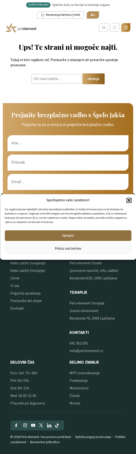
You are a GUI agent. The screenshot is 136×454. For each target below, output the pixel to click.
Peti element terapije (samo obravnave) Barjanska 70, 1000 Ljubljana (92, 311)
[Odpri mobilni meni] (125, 27)
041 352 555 (79, 343)
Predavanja (78, 380)
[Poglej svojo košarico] (103, 27)
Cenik (14, 278)
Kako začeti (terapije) (27, 270)
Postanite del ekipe (26, 300)
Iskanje (93, 78)
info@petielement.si (86, 350)
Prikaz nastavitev (68, 248)
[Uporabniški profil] (114, 27)
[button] (129, 200)
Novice (75, 403)
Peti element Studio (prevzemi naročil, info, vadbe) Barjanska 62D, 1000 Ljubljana (94, 271)
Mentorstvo (79, 388)
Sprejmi (68, 235)
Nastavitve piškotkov (45, 442)
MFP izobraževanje (85, 373)
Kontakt (17, 308)
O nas (14, 285)
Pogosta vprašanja (25, 293)
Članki (75, 395)
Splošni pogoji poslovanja (93, 437)
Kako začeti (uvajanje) (28, 263)
